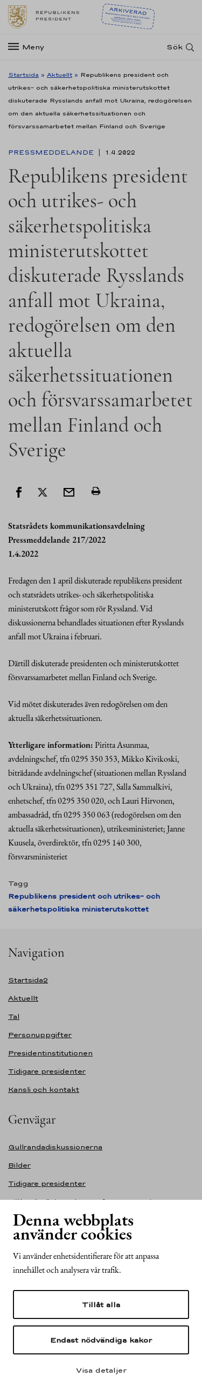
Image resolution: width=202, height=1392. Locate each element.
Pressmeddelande (52, 152)
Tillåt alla (101, 1304)
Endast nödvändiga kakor (101, 1340)
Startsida (23, 74)
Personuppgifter (40, 1034)
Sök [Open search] (174, 47)
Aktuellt (59, 74)
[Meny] (29, 47)
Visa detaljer (101, 1370)
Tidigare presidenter (47, 1071)
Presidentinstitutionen (50, 1053)
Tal (13, 1016)
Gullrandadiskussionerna (55, 1147)
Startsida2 (28, 980)
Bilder (19, 1165)
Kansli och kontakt (43, 1089)
